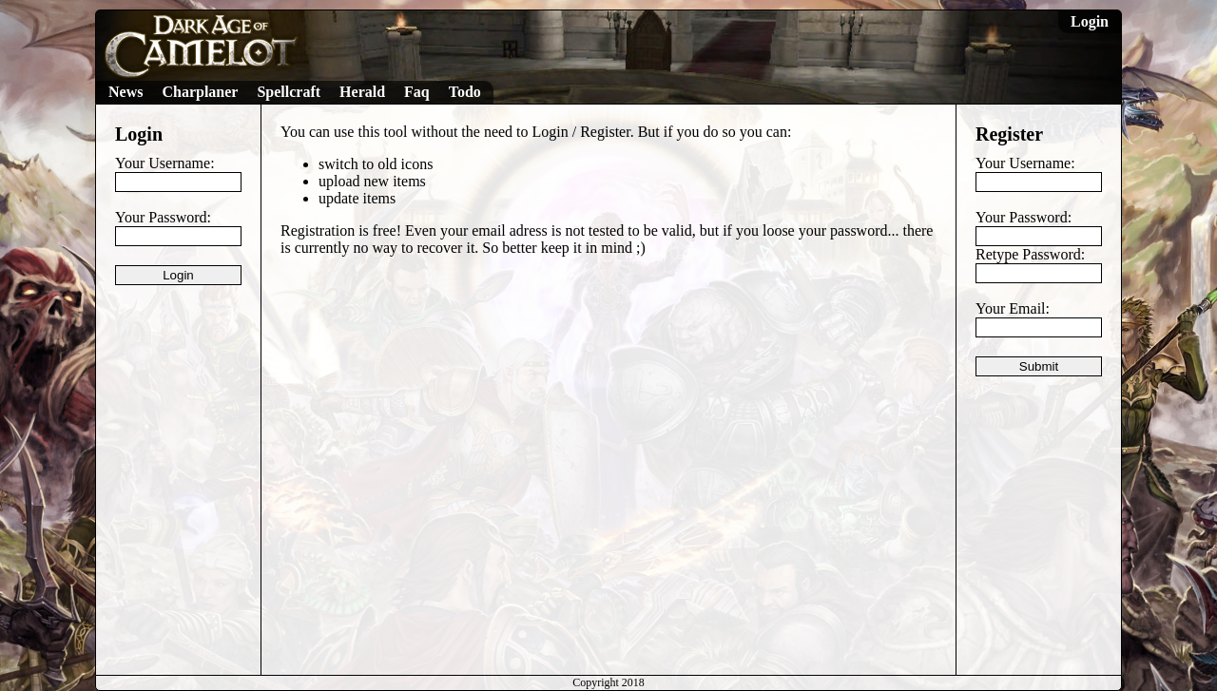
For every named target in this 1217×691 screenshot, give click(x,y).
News (125, 92)
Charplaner (200, 92)
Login (1090, 21)
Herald (362, 92)
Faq (417, 92)
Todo (465, 92)
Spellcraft (288, 92)
